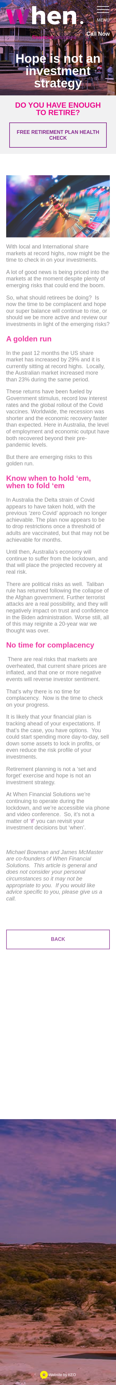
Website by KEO (58, 1375)
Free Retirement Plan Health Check (58, 135)
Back (58, 940)
